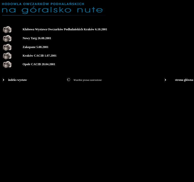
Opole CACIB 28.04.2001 (38, 64)
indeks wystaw (17, 80)
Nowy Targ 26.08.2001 (36, 38)
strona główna (184, 80)
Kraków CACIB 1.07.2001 (39, 55)
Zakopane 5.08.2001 (35, 47)
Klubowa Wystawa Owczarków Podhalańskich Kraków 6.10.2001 (64, 29)
